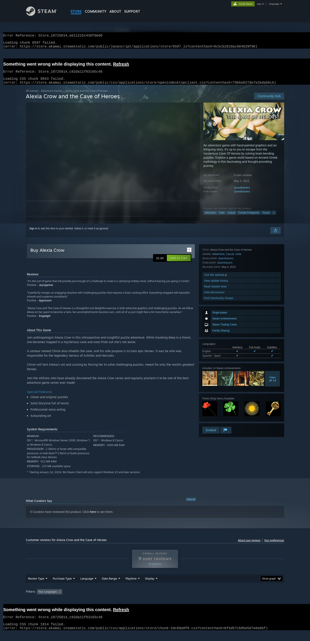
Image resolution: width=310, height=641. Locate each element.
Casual (231, 217)
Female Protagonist (249, 217)
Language (86, 586)
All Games (32, 96)
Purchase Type (62, 586)
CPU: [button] (213, 599)
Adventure (210, 217)
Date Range (109, 586)
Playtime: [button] (124, 599)
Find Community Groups (218, 420)
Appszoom (45, 305)
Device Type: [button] (246, 599)
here (93, 517)
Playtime (131, 586)
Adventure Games (51, 96)
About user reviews (249, 545)
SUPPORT (132, 11)
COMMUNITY (95, 11)
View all (191, 504)
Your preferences (274, 545)
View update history (216, 402)
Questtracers (242, 192)
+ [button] (273, 217)
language (274, 3)
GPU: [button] (228, 599)
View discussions (214, 414)
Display (149, 586)
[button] (179, 263)
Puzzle (266, 217)
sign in (260, 3)
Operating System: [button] (191, 599)
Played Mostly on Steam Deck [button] (155, 599)
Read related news (215, 408)
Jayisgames (46, 290)
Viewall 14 (272, 322)
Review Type (36, 586)
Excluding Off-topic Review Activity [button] (91, 599)
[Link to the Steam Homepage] (45, 15)
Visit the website (216, 397)
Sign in (33, 233)
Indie (221, 217)
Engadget (44, 321)
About (115, 11)
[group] (155, 600)
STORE (76, 11)
